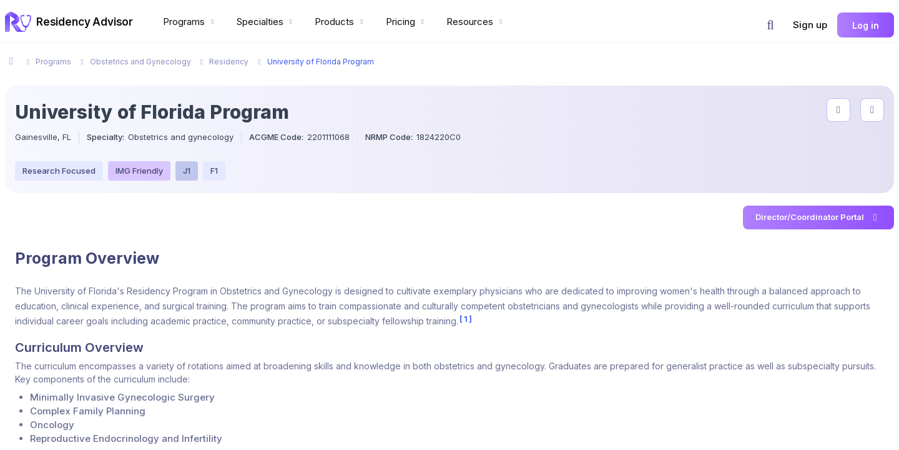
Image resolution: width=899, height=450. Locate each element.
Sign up (810, 25)
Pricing (406, 22)
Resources (475, 22)
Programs (190, 22)
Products (340, 22)
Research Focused (59, 171)
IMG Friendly (139, 171)
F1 (214, 171)
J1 (186, 171)
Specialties (266, 22)
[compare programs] (872, 110)
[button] (770, 25)
